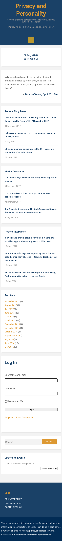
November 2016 (12, 328)
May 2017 (9, 316)
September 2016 (12, 335)
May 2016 (9, 347)
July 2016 (9, 339)
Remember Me (15, 401)
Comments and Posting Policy (39, 27)
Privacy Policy (14, 27)
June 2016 (9, 343)
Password (10, 388)
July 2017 (9, 309)
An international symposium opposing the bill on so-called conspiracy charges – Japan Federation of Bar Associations (31, 257)
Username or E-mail (15, 374)
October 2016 (11, 331)
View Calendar (48, 468)
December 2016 (12, 324)
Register (9, 417)
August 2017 (11, 305)
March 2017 (10, 320)
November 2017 (12, 301)
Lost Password (24, 417)
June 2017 (9, 313)
